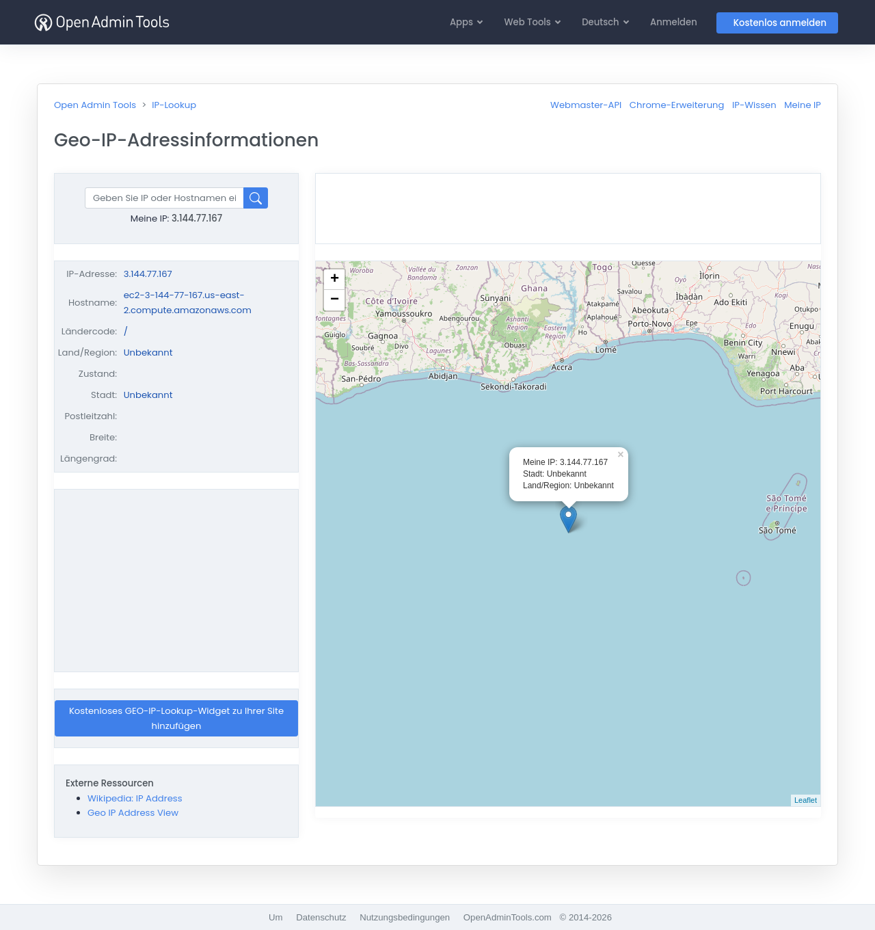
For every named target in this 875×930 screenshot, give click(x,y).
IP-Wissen (754, 104)
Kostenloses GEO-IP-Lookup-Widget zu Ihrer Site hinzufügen (176, 718)
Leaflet (805, 800)
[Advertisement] (176, 580)
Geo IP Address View (133, 812)
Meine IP (802, 104)
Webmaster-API (585, 104)
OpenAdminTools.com (507, 917)
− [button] (334, 300)
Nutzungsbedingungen (405, 917)
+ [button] (334, 279)
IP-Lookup (174, 104)
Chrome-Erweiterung (677, 104)
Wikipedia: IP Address (135, 798)
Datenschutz (321, 917)
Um (276, 917)
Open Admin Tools (95, 104)
